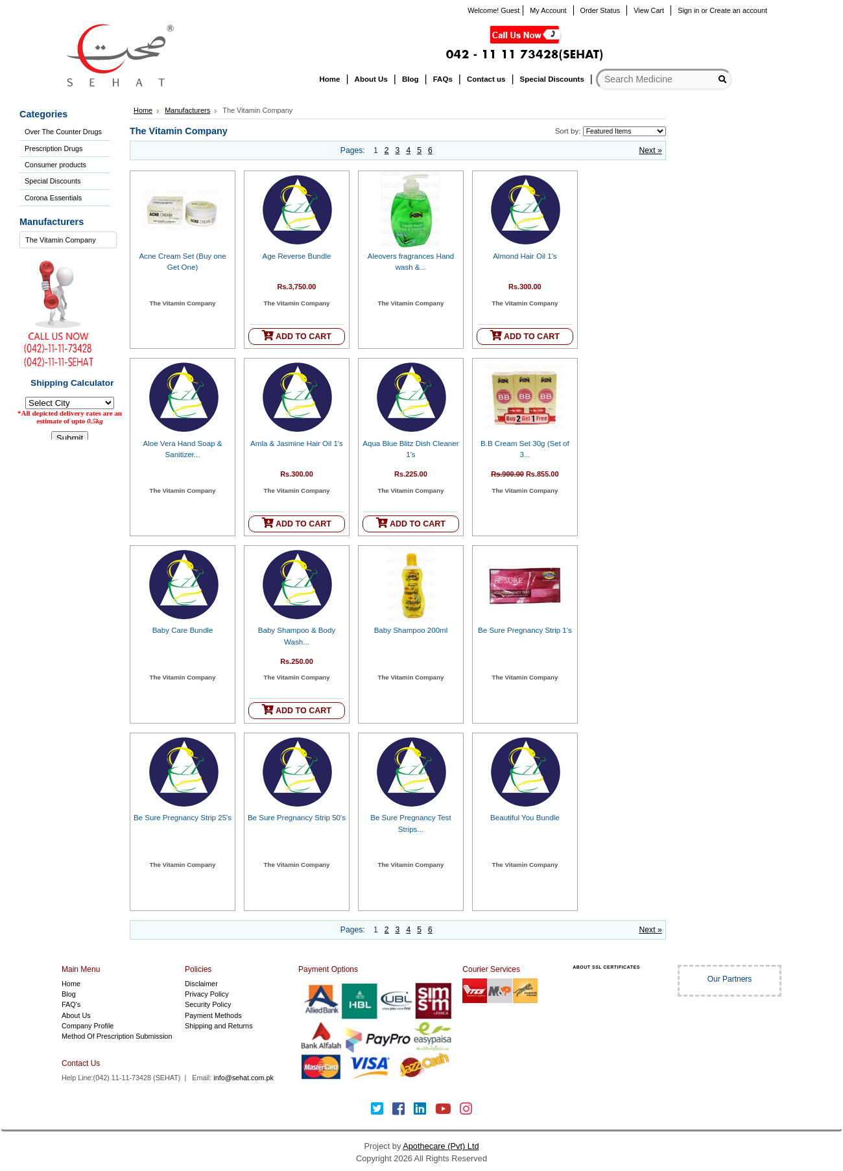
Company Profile (87, 1026)
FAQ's (71, 1004)
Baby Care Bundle (182, 630)
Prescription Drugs (53, 148)
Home (143, 110)
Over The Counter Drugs (63, 132)
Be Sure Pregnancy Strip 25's (183, 818)
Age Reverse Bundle (297, 256)
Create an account (738, 10)
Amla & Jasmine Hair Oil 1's (296, 443)
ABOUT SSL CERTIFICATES (606, 967)
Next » (650, 150)
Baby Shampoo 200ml (411, 630)
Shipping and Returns (219, 1026)
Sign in (688, 10)
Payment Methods (213, 1015)
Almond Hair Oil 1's (524, 256)
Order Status (600, 10)
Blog (69, 994)
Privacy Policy (207, 994)
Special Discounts (52, 181)
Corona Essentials (53, 198)
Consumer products (55, 165)
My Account (548, 10)
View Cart (649, 10)
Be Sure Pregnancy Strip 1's (525, 630)
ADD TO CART (296, 335)
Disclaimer (201, 984)
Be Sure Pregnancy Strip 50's (297, 818)
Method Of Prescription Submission (117, 1036)
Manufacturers (187, 110)
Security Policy (208, 1004)
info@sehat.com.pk (243, 1078)
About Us (76, 1015)
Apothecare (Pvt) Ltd (441, 1146)
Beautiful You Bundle (525, 818)
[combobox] (68, 239)
